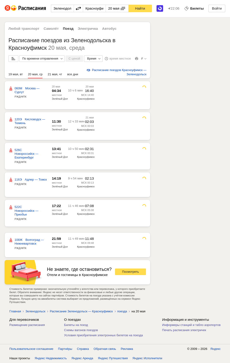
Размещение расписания (27, 325)
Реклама (127, 349)
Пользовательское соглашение (31, 349)
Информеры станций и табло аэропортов (191, 325)
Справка (83, 349)
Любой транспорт (23, 28)
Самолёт (51, 28)
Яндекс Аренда (82, 358)
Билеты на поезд (76, 325)
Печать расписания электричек (184, 330)
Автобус (109, 28)
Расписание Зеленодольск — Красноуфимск (81, 311)
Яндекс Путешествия (113, 358)
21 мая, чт (55, 74)
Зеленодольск (35, 311)
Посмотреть (130, 271)
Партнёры (65, 349)
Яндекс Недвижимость (51, 358)
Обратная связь (105, 349)
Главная (15, 311)
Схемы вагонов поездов (81, 330)
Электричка (88, 28)
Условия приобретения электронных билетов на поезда (103, 335)
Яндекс (215, 349)
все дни (72, 74)
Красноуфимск (86, 98)
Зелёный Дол (60, 98)
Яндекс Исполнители (147, 358)
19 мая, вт (15, 74)
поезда (122, 311)
